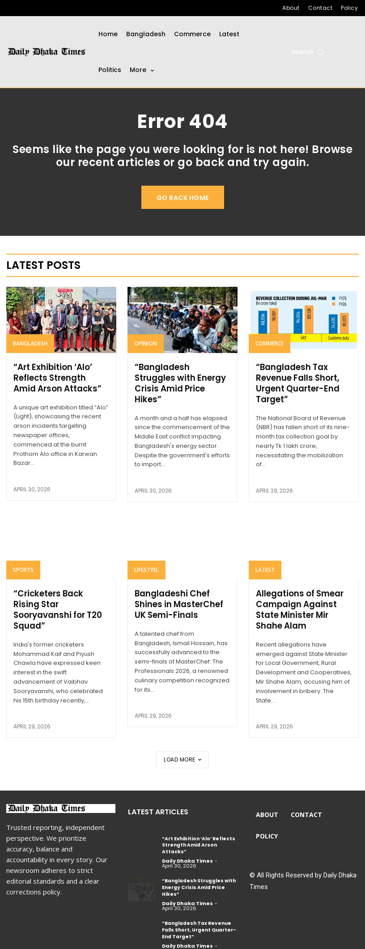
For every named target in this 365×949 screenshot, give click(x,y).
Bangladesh (30, 343)
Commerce (269, 343)
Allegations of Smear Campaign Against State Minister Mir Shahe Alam (299, 608)
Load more (182, 758)
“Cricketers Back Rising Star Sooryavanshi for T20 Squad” (60, 603)
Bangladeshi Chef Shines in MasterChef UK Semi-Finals (178, 603)
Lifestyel (146, 568)
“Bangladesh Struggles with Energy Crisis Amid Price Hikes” (180, 383)
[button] (307, 52)
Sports (23, 568)
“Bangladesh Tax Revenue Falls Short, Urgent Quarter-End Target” (297, 383)
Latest (265, 568)
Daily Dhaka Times (187, 851)
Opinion (145, 343)
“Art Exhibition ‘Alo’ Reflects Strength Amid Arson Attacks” (61, 378)
